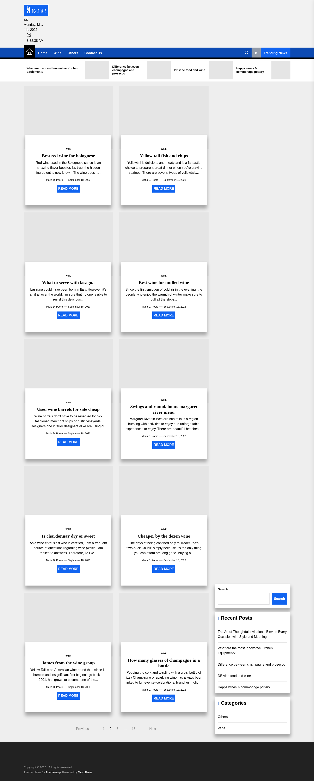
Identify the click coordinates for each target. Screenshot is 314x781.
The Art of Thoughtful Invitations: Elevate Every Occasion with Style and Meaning (252, 634)
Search (223, 589)
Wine (57, 53)
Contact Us (93, 53)
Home (42, 53)
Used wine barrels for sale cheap (68, 409)
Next (152, 729)
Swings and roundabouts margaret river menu (163, 409)
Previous (82, 729)
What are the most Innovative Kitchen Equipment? (245, 650)
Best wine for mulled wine (164, 282)
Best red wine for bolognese (68, 155)
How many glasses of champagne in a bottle (164, 663)
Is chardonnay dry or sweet (68, 536)
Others (73, 53)
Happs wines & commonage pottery (244, 687)
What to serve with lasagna (68, 282)
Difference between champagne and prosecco (251, 664)
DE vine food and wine (234, 676)
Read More (68, 188)
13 (134, 729)
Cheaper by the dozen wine (164, 536)
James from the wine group (68, 662)
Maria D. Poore (54, 179)
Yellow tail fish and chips (164, 155)
